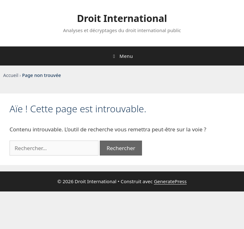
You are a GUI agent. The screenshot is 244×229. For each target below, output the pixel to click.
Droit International (122, 18)
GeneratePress (170, 181)
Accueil (10, 75)
